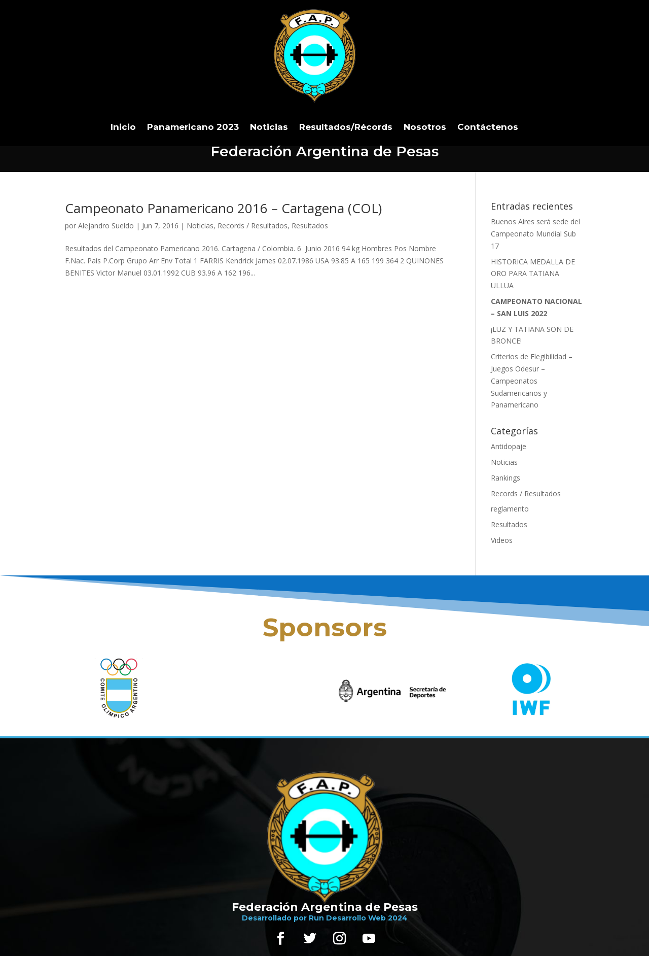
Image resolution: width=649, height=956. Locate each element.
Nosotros (425, 127)
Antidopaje (508, 446)
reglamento (510, 509)
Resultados (310, 225)
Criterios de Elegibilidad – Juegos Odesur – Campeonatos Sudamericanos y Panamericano (531, 380)
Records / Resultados (252, 225)
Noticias (269, 127)
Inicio (123, 127)
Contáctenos (487, 127)
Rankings (505, 478)
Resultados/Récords (345, 127)
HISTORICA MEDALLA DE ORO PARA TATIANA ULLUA (533, 274)
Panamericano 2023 (193, 127)
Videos (502, 540)
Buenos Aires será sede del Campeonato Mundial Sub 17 (535, 234)
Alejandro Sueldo (106, 225)
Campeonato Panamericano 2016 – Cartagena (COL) (223, 208)
